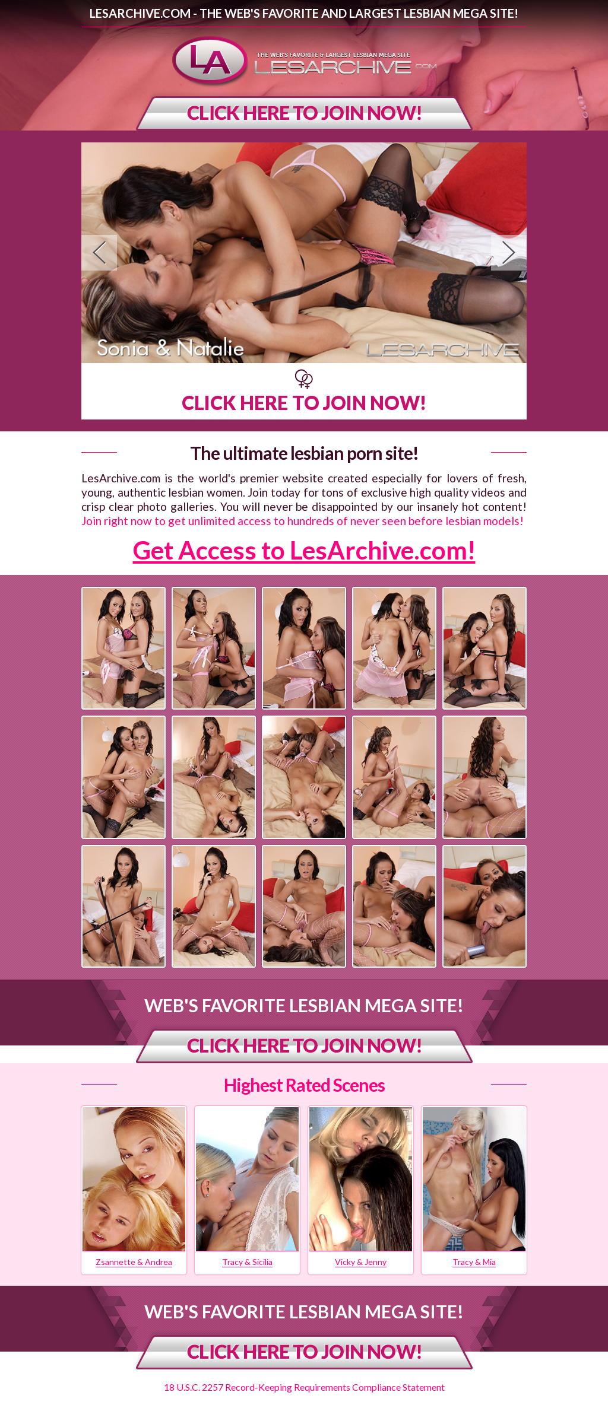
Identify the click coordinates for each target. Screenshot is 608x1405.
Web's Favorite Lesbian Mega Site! (304, 1005)
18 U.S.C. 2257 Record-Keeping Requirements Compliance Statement (304, 1387)
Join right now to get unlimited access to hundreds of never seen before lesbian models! (302, 520)
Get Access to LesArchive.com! (304, 550)
